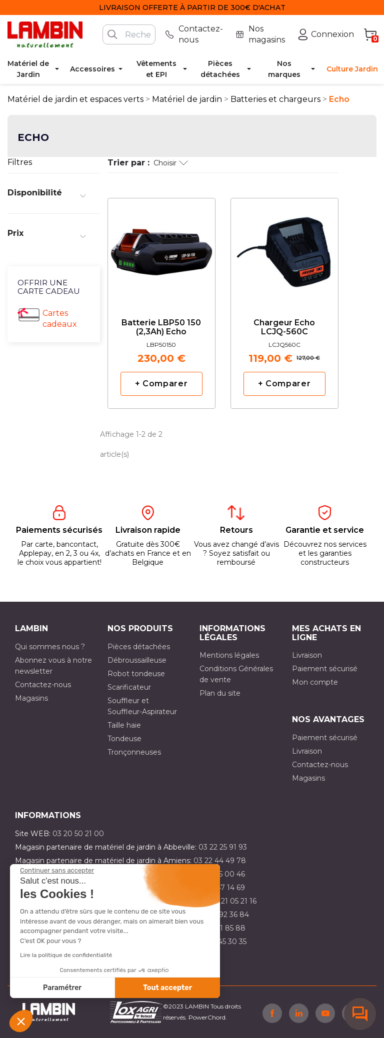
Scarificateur (129, 687)
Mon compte (315, 682)
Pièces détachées (139, 646)
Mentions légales (229, 655)
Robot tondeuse (136, 673)
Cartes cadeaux (59, 318)
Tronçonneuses (134, 752)
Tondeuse (125, 738)
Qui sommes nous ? (50, 646)
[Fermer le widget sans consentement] (57, 871)
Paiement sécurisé (325, 668)
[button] (21, 1021)
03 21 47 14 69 (220, 887)
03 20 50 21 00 (78, 833)
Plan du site (220, 693)
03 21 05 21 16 (233, 901)
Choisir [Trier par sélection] (171, 162)
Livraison (307, 655)
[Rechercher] (129, 34)
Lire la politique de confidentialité (66, 955)
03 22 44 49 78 (220, 860)
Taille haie (124, 725)
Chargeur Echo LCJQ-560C (284, 327)
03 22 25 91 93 (222, 847)
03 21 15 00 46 (220, 874)
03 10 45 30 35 (221, 941)
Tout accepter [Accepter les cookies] (167, 988)
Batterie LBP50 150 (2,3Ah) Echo (161, 327)
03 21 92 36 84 (224, 914)
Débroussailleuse (137, 660)
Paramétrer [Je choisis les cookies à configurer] (62, 988)
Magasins (31, 698)
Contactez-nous (43, 684)
